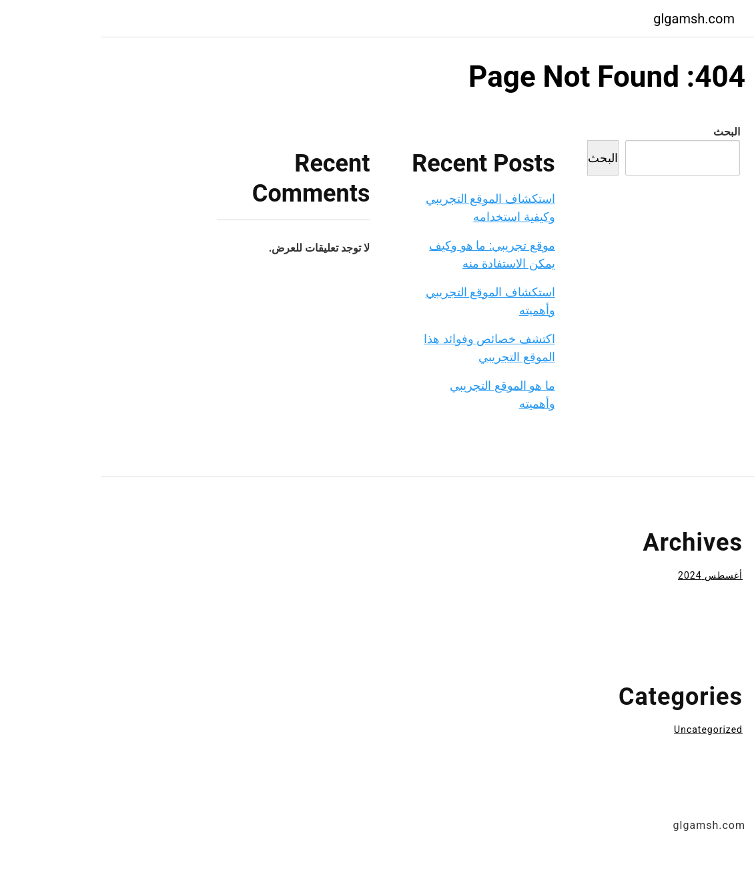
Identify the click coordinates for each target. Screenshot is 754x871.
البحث (625, 131)
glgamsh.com (592, 18)
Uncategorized (607, 729)
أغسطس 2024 (609, 575)
